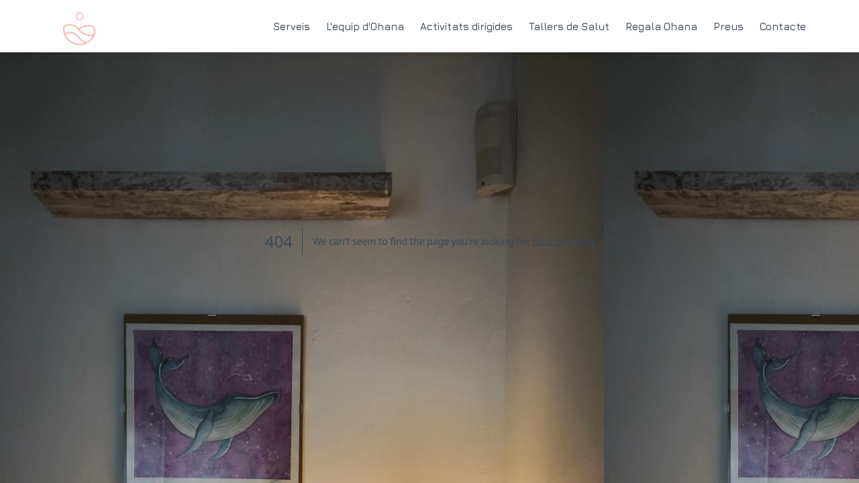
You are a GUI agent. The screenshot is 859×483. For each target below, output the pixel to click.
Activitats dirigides (466, 25)
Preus (728, 25)
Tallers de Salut (569, 25)
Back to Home (563, 241)
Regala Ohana (661, 25)
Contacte (783, 25)
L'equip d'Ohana (365, 25)
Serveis (291, 25)
